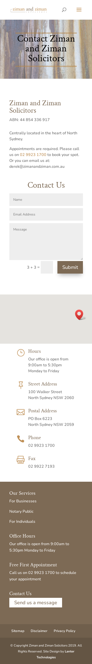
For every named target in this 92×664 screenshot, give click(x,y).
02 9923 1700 (33, 154)
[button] (80, 314)
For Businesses (23, 501)
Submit (70, 267)
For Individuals (22, 521)
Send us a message (35, 602)
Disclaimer (39, 631)
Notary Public (21, 511)
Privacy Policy (64, 631)
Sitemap (17, 631)
